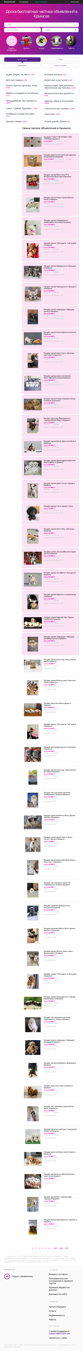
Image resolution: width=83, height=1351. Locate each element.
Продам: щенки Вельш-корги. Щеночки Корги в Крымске (60, 681)
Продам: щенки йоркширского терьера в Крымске (60, 1221)
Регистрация (75, 2)
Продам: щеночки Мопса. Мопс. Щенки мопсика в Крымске (59, 816)
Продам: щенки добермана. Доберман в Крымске (60, 1064)
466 (61, 1248)
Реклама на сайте (58, 1294)
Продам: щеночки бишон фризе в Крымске (57, 704)
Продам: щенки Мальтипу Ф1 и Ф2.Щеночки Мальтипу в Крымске (57, 176)
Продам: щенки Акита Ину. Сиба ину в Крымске (59, 530)
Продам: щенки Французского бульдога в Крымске (60, 288)
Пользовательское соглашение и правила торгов (61, 1280)
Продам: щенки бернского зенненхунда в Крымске (60, 595)
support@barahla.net (59, 1333)
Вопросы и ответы (58, 1274)
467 (67, 1248)
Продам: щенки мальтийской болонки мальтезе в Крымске (59, 1175)
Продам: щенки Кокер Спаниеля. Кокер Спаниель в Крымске (59, 400)
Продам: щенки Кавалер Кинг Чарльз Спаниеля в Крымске (59, 618)
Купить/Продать (57, 1306)
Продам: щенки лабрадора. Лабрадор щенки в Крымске (59, 310)
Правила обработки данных (59, 1288)
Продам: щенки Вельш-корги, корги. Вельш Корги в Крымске (58, 952)
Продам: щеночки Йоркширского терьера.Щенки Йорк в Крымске (57, 419)
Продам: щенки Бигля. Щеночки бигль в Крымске (60, 442)
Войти (66, 2)
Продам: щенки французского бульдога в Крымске (60, 267)
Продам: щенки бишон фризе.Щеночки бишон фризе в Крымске (60, 461)
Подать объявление (41, 2)
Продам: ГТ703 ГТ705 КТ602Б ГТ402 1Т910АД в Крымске (58, 138)
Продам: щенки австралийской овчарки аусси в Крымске (60, 553)
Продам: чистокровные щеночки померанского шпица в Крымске (57, 794)
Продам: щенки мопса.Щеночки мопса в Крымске (60, 333)
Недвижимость (22, 65)
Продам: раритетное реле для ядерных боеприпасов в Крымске (60, 156)
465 (55, 1248)
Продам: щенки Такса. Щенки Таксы (58, 506)
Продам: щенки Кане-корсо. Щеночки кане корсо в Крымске (59, 354)
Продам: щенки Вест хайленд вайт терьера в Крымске (58, 1198)
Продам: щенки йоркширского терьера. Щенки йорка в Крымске (60, 998)
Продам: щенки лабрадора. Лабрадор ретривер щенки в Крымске (59, 638)
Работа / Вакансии (60, 65)
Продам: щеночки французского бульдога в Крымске (57, 907)
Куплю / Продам (22, 59)
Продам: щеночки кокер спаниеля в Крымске (58, 1087)
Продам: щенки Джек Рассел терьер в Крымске (59, 484)
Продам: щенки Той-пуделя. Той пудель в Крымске (60, 244)
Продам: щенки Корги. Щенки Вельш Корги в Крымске (58, 198)
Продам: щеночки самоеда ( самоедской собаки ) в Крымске (60, 1130)
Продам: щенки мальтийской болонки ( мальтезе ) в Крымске (60, 861)
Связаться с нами (58, 1337)
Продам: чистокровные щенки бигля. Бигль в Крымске (59, 1107)
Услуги (61, 59)
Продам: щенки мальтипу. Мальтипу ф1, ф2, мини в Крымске (60, 771)
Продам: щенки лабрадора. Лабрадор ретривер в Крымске (59, 1041)
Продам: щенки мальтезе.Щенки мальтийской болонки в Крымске (57, 377)
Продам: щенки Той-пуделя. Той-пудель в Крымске (60, 975)
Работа (52, 1319)
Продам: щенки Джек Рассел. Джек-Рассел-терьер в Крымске (58, 838)
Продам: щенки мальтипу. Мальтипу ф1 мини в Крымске (60, 660)
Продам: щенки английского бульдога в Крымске (60, 574)
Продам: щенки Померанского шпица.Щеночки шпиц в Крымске (57, 221)
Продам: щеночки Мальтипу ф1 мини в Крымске (59, 1153)
